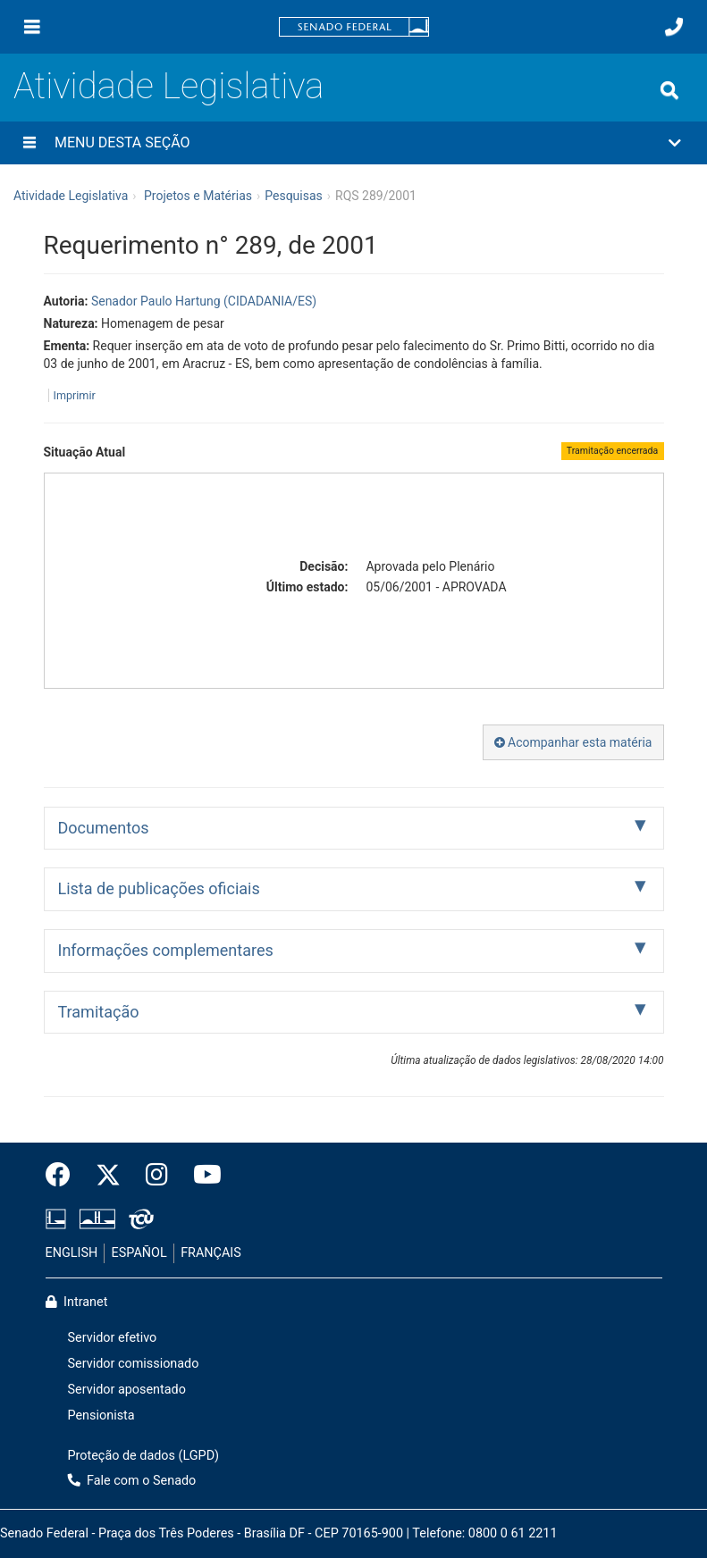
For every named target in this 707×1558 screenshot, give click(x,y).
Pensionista (101, 1415)
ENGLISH (72, 1253)
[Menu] (32, 26)
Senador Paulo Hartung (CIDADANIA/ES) (203, 301)
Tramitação (98, 1011)
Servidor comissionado (133, 1363)
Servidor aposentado (127, 1389)
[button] (353, 142)
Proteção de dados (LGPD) (144, 1455)
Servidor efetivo (112, 1337)
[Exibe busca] (669, 90)
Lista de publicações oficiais (159, 888)
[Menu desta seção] (29, 143)
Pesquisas (294, 195)
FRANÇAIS (211, 1253)
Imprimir (75, 395)
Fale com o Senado (132, 1480)
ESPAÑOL (139, 1253)
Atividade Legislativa (168, 86)
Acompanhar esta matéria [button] (573, 742)
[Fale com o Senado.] (674, 26)
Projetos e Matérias (198, 195)
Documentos (103, 827)
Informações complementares (166, 950)
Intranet (77, 1302)
